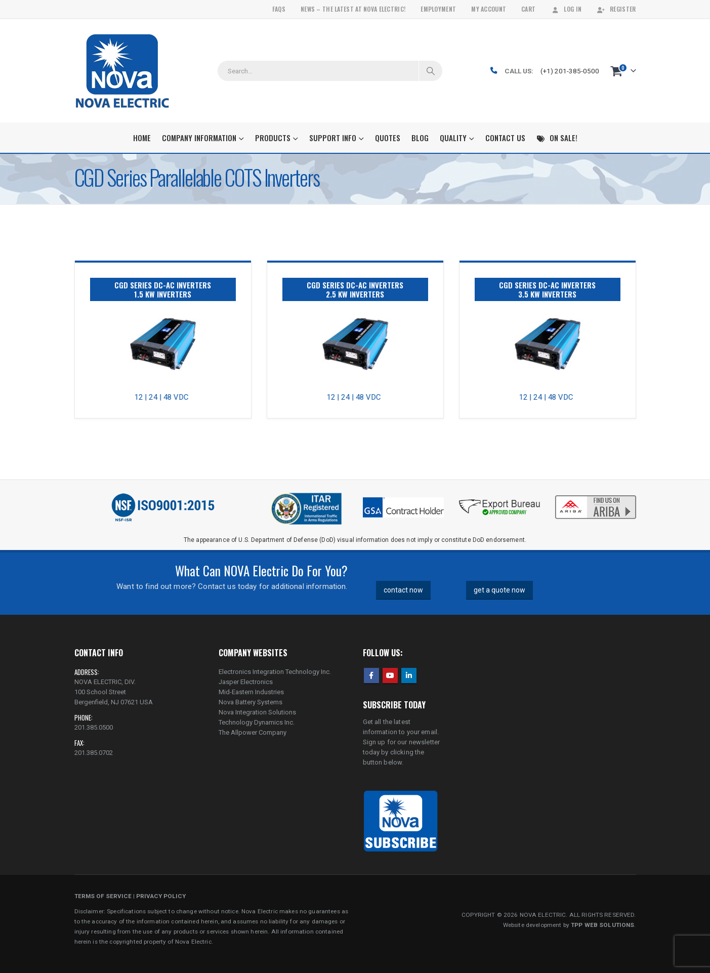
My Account (488, 9)
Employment (438, 9)
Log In (566, 9)
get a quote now (499, 590)
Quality (453, 137)
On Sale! (556, 137)
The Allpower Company (252, 732)
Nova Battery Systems (250, 702)
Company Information (199, 137)
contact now (403, 590)
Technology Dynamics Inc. (257, 722)
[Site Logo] (122, 71)
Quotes (387, 137)
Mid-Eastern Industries (251, 692)
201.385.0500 (93, 727)
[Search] (430, 71)
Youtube (390, 675)
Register (616, 9)
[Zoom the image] (595, 496)
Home (142, 137)
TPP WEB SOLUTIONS (602, 924)
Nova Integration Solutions (257, 712)
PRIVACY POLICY (161, 896)
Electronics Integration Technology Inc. (275, 671)
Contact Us (505, 137)
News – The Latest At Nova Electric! (353, 9)
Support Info (332, 137)
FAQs (278, 9)
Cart (528, 9)
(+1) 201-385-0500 (569, 71)
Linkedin (408, 675)
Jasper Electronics (246, 682)
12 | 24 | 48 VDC (166, 397)
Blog (420, 137)
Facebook (371, 675)
